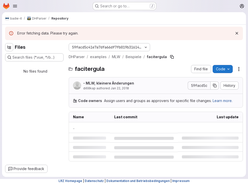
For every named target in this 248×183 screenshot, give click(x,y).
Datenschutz (94, 181)
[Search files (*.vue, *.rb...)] (34, 57)
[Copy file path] (172, 57)
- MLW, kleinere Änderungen (108, 83)
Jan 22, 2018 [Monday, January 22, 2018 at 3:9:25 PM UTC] (120, 88)
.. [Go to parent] (74, 127)
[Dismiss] (237, 33)
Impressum (180, 181)
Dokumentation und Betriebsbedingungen (138, 181)
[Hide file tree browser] (9, 47)
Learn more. (222, 100)
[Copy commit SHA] (215, 85)
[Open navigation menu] (15, 6)
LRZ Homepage (70, 181)
